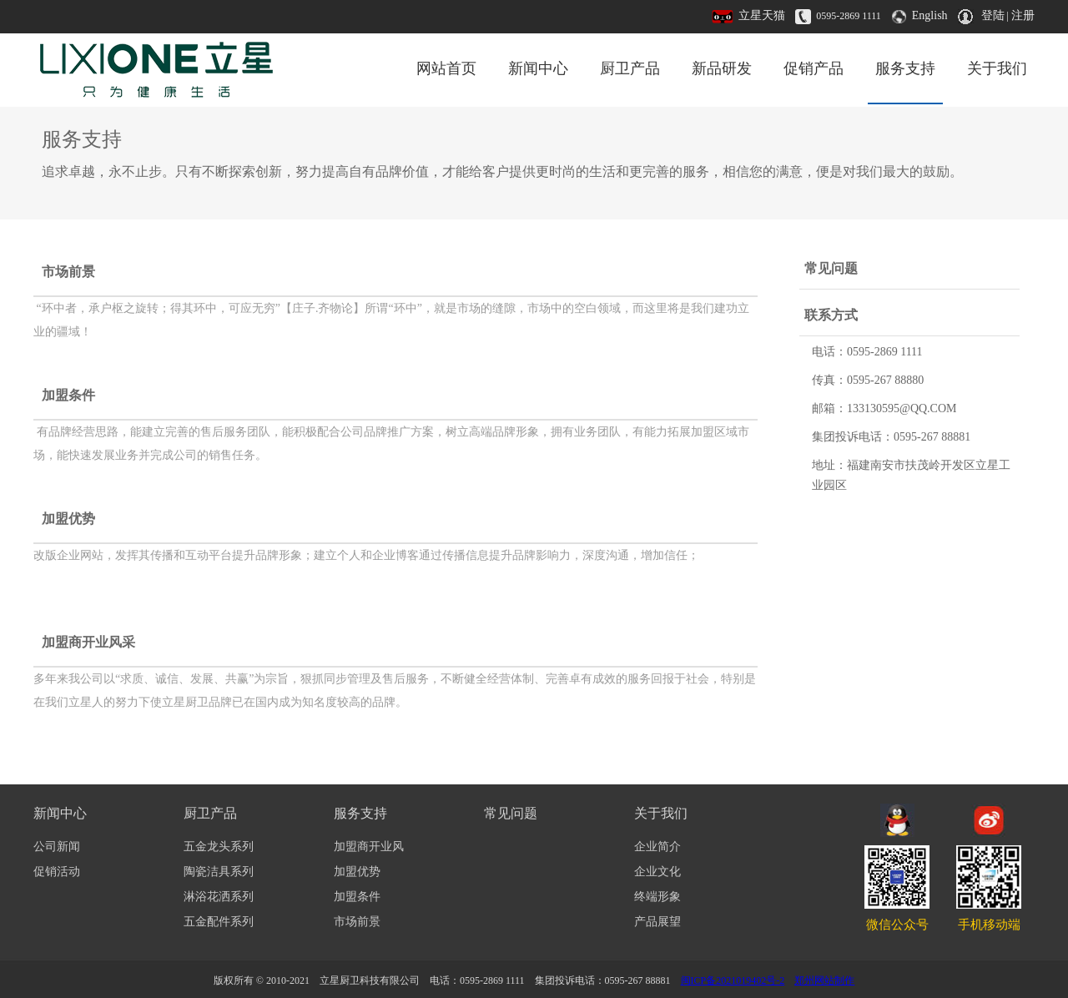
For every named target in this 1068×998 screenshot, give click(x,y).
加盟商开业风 (369, 846)
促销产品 (813, 68)
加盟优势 (68, 519)
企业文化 (657, 871)
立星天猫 (761, 15)
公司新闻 (56, 846)
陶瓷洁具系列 (219, 871)
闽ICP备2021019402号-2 (733, 980)
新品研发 (722, 68)
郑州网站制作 (824, 980)
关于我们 (997, 68)
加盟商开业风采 (88, 642)
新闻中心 (538, 68)
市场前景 (68, 272)
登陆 (993, 15)
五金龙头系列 (219, 846)
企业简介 (657, 846)
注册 (1023, 15)
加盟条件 (68, 395)
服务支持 (905, 68)
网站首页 (446, 68)
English (930, 15)
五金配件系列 (219, 921)
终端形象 (657, 896)
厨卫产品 (630, 68)
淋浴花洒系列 (219, 896)
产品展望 (657, 921)
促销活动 (56, 871)
